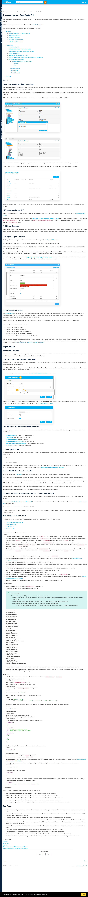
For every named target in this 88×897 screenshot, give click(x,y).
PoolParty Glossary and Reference (7, 79)
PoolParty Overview (7, 13)
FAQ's (7, 66)
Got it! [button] (83, 894)
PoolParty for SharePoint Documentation (6, 73)
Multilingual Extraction (28, 32)
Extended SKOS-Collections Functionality (33, 50)
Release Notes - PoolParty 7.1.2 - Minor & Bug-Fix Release (8, 60)
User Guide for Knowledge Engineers (7, 19)
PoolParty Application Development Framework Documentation (6, 69)
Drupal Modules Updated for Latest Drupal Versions (35, 46)
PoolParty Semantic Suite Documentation (25, 6)
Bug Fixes (5, 53)
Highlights (8, 49)
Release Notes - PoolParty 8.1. (8, 40)
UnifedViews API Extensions (30, 36)
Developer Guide (7, 22)
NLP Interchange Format (29, 30)
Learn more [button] (44, 894)
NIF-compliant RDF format (28, 213)
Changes (31, 58)
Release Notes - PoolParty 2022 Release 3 (8, 29)
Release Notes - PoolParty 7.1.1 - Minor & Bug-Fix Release (8, 56)
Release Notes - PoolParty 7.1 (8, 47)
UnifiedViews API (30, 67)
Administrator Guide (7, 24)
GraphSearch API (30, 63)
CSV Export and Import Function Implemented (34, 44)
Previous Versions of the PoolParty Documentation (6, 10)
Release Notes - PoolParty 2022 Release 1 (8, 36)
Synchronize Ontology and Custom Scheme (33, 28)
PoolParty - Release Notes (7, 27)
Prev (19, 891)
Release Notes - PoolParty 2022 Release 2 (8, 33)
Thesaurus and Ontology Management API (36, 56)
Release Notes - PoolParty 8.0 (8, 42)
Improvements (8, 51)
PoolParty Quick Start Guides (7, 16)
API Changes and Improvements (31, 54)
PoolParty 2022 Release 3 (6, 7)
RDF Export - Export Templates (30, 34)
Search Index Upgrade (28, 41)
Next (85, 891)
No (55, 884)
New (30, 60)
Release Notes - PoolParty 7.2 (8, 45)
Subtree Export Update (28, 48)
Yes (47, 884)
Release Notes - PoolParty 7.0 (8, 64)
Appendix (7, 76)
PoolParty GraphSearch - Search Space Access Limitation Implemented (40, 52)
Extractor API (29, 65)
